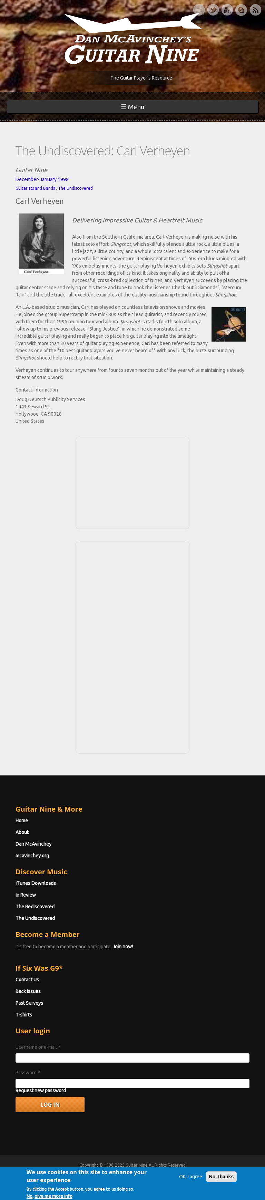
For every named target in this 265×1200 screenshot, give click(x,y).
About (22, 832)
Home (22, 820)
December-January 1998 (42, 179)
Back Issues (28, 991)
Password (28, 1072)
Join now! (122, 946)
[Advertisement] (132, 482)
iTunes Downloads (36, 883)
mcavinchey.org (32, 855)
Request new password (41, 1090)
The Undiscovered (75, 188)
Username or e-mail (38, 1047)
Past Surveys (29, 1003)
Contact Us (27, 979)
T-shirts (24, 1015)
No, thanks (221, 1180)
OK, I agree (190, 1180)
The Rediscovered (35, 906)
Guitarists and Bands (35, 188)
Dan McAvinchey (33, 844)
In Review (26, 895)
